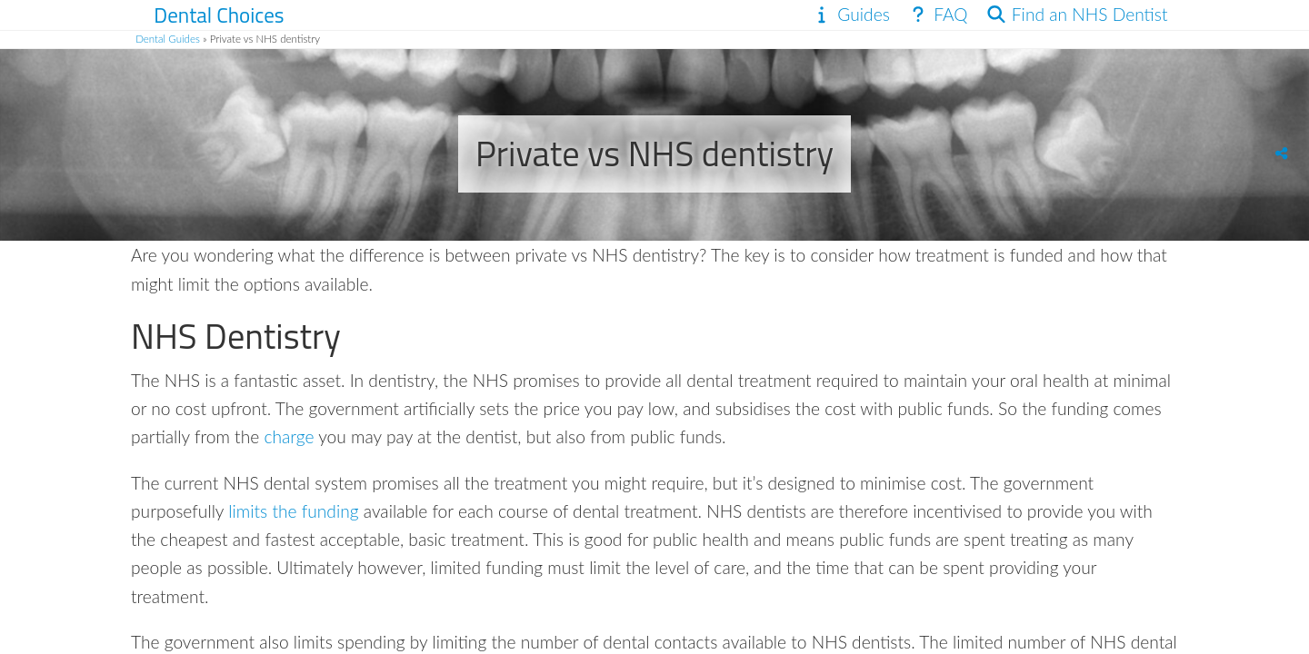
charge (289, 436)
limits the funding (293, 510)
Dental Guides (167, 39)
